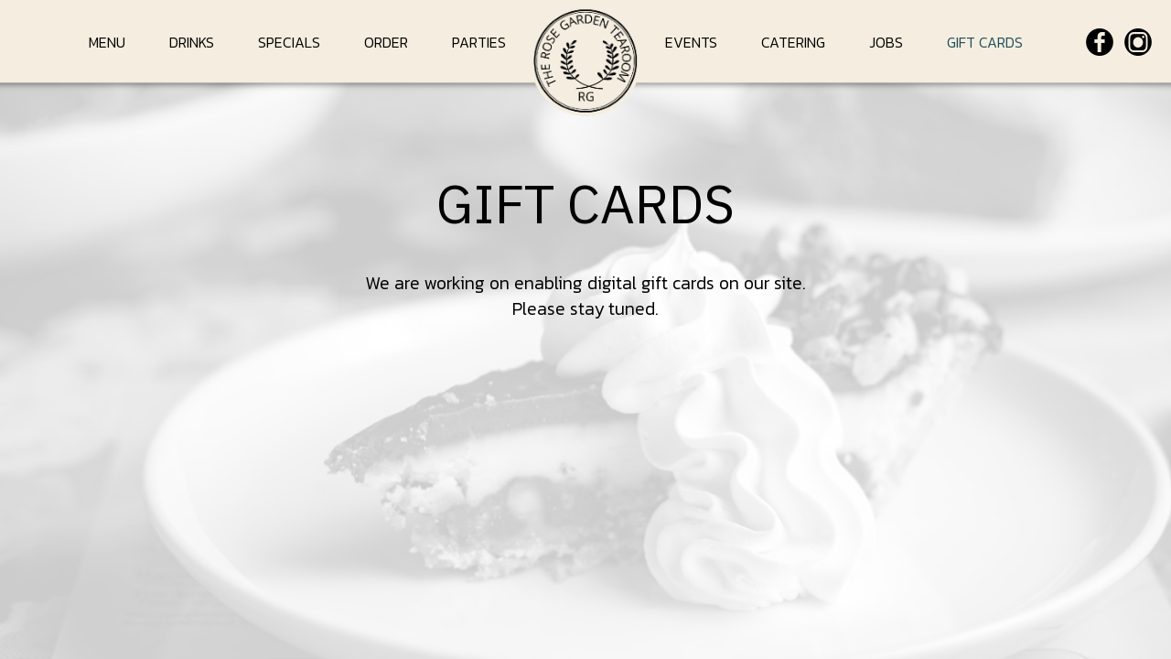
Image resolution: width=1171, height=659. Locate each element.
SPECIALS (291, 42)
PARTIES (479, 42)
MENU (109, 42)
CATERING (795, 42)
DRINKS (193, 42)
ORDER (388, 42)
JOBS (888, 42)
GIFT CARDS (985, 42)
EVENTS (693, 42)
